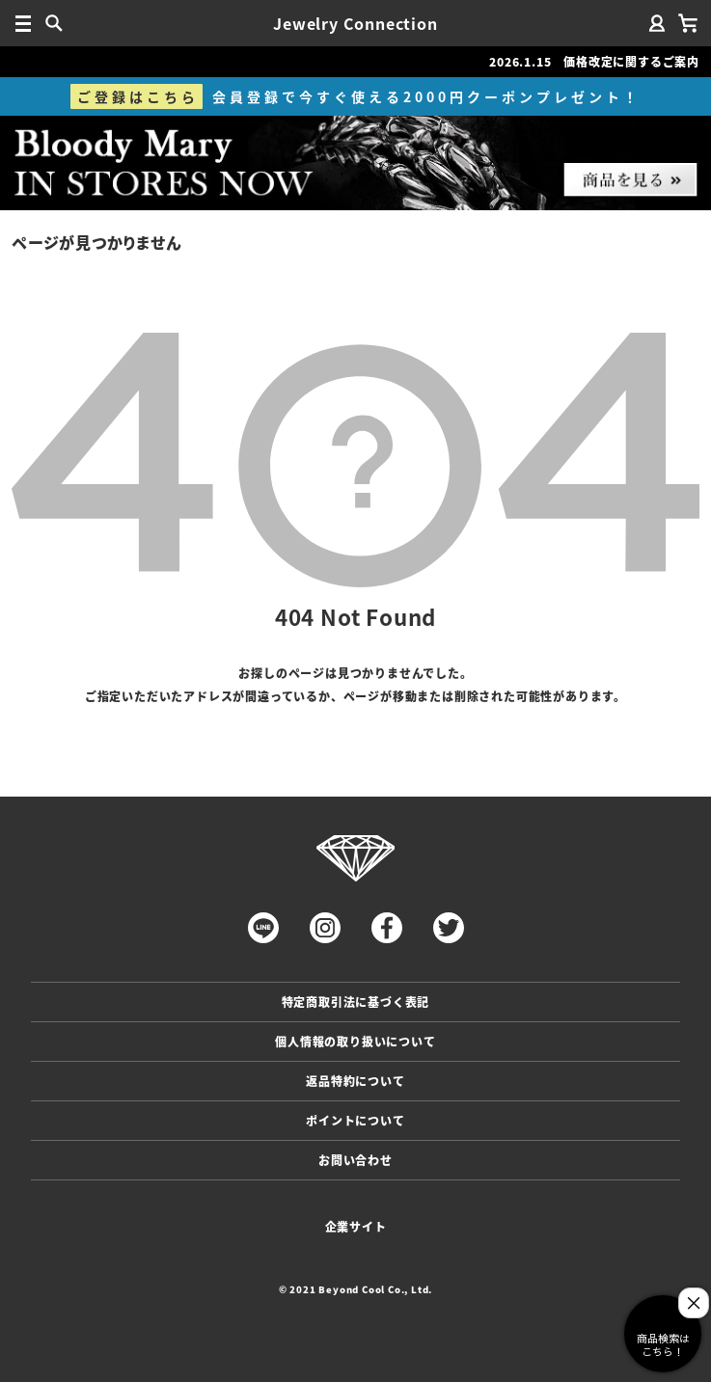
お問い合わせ (355, 1160)
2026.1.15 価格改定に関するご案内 (594, 61)
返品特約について (355, 1080)
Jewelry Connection (355, 23)
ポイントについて (355, 1120)
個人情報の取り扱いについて (355, 1041)
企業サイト (356, 1226)
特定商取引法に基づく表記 (356, 1001)
